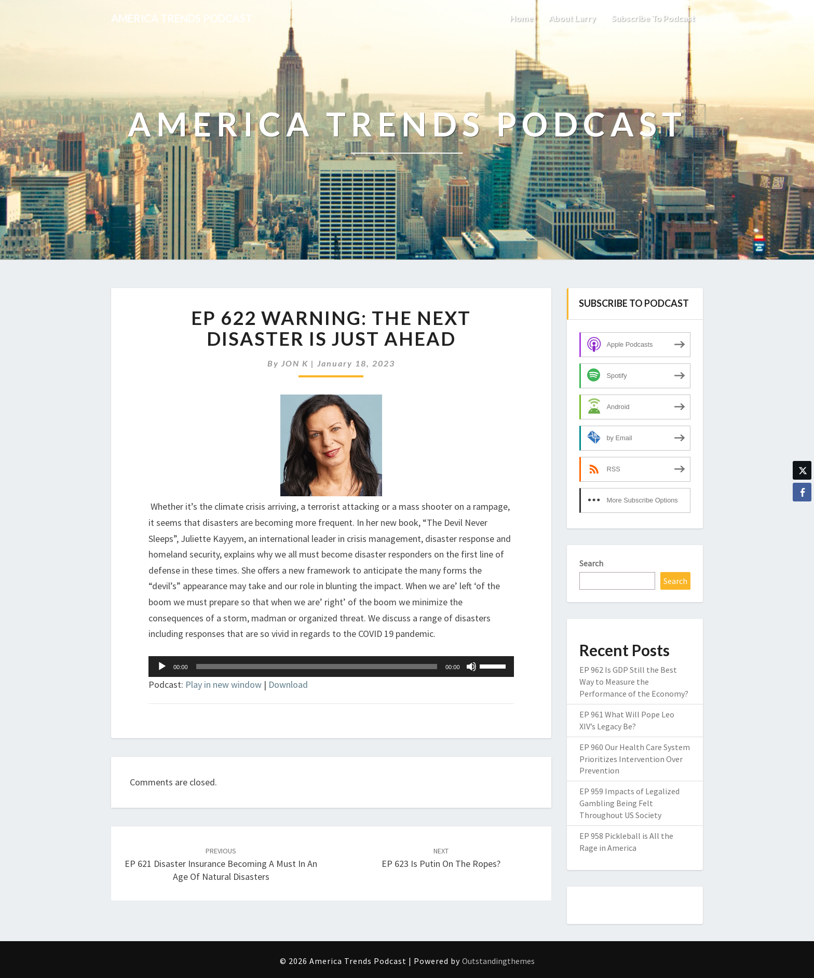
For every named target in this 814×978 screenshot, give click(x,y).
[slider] (316, 666)
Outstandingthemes (498, 961)
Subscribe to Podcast (653, 18)
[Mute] (471, 666)
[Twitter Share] (802, 470)
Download (288, 684)
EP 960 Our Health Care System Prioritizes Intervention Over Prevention (634, 759)
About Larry (572, 18)
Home (521, 18)
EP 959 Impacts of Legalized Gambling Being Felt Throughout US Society (629, 803)
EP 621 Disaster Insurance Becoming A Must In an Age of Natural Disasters (221, 864)
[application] (331, 666)
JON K (294, 363)
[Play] (162, 666)
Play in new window (223, 684)
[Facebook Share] (802, 492)
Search (591, 563)
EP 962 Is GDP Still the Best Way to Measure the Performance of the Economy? (633, 681)
